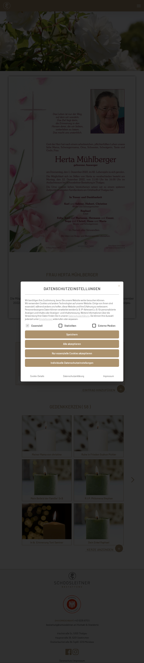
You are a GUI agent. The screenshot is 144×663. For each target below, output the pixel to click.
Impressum (108, 376)
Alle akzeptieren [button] (72, 343)
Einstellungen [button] (46, 319)
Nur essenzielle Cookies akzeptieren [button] (72, 353)
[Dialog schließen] (119, 286)
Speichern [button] (72, 334)
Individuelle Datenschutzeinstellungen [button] (72, 362)
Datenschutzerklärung (78, 316)
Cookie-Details (37, 376)
